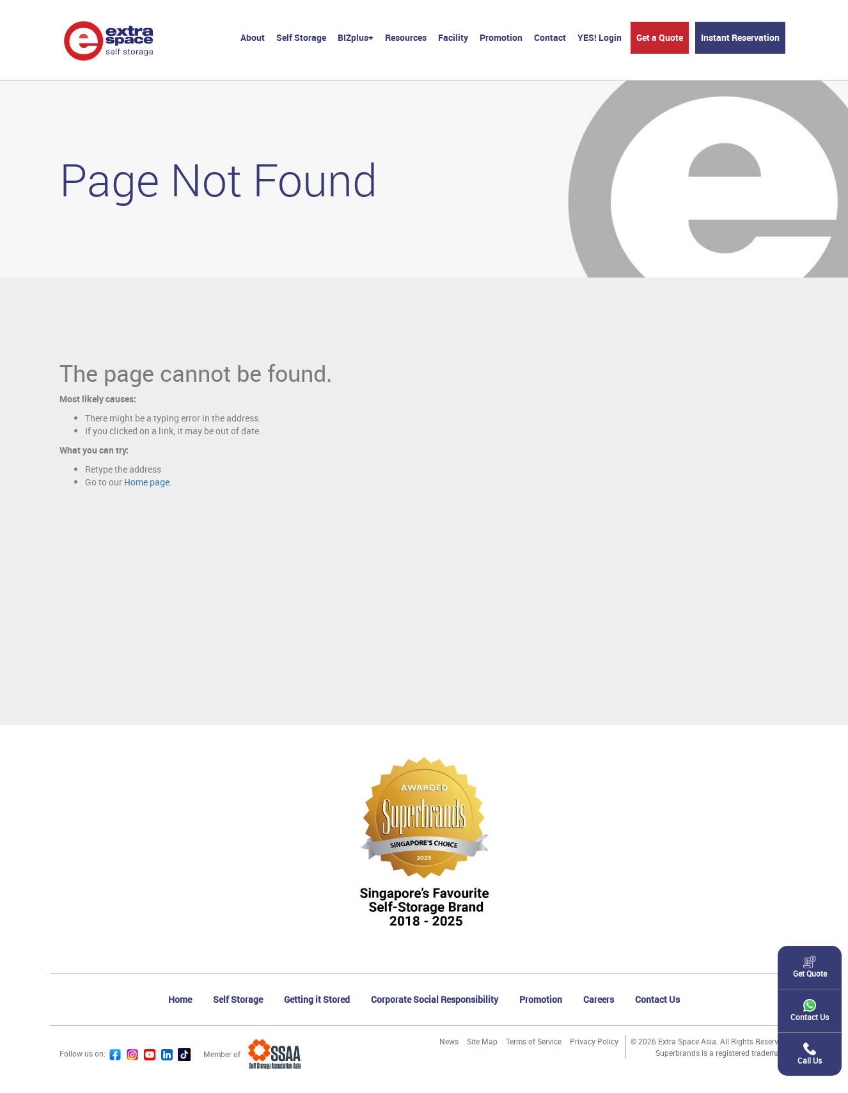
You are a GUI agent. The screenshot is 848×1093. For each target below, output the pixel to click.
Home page (146, 482)
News (449, 1041)
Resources (406, 37)
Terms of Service (533, 1041)
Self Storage (301, 37)
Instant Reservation (740, 37)
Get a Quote (659, 37)
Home (180, 999)
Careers (598, 999)
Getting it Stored (317, 999)
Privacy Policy (594, 1041)
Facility (453, 37)
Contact (550, 37)
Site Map (482, 1041)
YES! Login (599, 37)
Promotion (501, 37)
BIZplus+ (355, 37)
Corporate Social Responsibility (434, 999)
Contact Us (657, 999)
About (252, 37)
